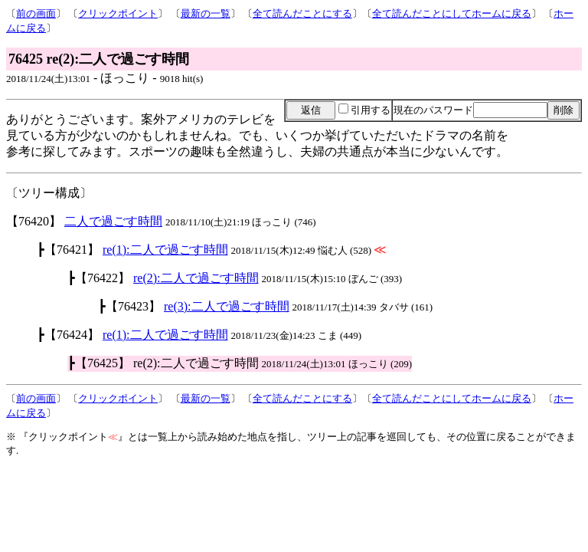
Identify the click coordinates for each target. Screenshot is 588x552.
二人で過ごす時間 (113, 221)
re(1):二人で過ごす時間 (165, 249)
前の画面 (36, 13)
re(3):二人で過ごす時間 (226, 306)
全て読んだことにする (302, 13)
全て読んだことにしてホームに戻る (451, 13)
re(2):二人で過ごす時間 (196, 277)
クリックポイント (118, 13)
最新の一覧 (205, 13)
